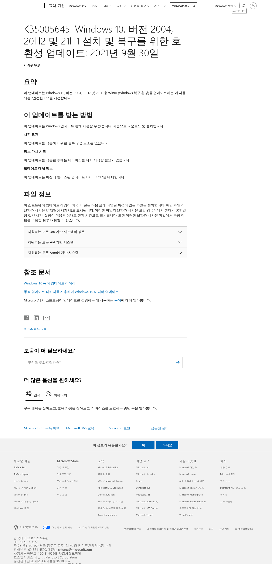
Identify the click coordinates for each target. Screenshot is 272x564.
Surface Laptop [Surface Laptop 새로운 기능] (21, 474)
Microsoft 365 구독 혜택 (42, 428)
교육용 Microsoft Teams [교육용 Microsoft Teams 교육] (110, 481)
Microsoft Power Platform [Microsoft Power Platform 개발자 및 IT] (192, 501)
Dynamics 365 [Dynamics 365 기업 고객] (143, 487)
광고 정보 (224, 528)
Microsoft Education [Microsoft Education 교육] (108, 467)
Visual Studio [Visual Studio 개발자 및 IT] (186, 515)
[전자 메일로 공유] (44, 317)
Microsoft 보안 (119, 428)
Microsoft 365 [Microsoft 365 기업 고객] (143, 494)
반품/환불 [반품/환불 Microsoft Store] (62, 487)
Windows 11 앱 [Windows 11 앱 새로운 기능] (21, 508)
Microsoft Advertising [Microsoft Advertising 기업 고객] (147, 501)
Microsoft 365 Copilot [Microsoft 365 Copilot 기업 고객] (147, 508)
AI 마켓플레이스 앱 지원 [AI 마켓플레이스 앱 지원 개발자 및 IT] (191, 481)
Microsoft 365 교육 (80, 428)
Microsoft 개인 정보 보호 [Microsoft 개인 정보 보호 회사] (233, 487)
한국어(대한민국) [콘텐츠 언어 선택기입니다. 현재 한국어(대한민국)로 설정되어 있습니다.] (29, 527)
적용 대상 (33, 65)
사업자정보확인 (69, 553)
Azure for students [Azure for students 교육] (107, 515)
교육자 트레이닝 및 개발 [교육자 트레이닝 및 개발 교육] (110, 501)
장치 (119, 6)
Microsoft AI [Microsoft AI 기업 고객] (142, 467)
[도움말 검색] (243, 5)
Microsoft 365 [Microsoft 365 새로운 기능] (21, 494)
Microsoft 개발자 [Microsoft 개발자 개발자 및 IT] (188, 467)
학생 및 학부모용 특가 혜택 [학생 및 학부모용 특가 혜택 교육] (112, 508)
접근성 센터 (160, 428)
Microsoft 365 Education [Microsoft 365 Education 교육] (110, 487)
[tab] (34, 395)
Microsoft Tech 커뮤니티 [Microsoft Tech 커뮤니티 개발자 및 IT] (192, 487)
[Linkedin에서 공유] (34, 317)
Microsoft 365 (77, 6)
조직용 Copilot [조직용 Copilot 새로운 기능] (21, 481)
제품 (106, 6)
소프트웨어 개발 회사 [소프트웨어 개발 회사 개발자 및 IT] (190, 508)
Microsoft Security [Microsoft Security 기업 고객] (145, 474)
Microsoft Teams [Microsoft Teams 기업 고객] (144, 515)
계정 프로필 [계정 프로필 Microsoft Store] (63, 467)
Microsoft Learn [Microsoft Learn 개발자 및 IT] (187, 474)
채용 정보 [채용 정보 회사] (225, 467)
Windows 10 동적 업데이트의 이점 (49, 283)
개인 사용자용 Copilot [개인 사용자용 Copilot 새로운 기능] (25, 487)
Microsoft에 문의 (132, 528)
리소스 (158, 6)
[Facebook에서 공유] (27, 317)
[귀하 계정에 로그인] (253, 6)
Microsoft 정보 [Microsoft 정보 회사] (227, 474)
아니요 (167, 445)
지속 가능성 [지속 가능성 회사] (226, 501)
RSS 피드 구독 (37, 328)
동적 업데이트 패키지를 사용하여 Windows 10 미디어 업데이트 (71, 291)
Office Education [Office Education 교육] (106, 494)
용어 (117, 300)
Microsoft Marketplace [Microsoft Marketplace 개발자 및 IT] (191, 494)
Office (94, 6)
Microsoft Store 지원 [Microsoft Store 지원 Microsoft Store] (67, 481)
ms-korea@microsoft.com (73, 549)
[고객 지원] (56, 6)
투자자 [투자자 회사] (223, 494)
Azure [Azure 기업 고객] (139, 481)
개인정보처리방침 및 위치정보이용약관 (167, 528)
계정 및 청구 (138, 6)
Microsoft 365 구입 (183, 6)
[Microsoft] (28, 6)
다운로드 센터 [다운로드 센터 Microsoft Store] (64, 474)
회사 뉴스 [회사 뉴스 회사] (225, 481)
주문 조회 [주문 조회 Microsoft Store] (62, 494)
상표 (211, 528)
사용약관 (198, 528)
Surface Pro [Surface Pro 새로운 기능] (19, 467)
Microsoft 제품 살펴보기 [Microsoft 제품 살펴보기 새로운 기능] (26, 501)
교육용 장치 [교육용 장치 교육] (104, 474)
